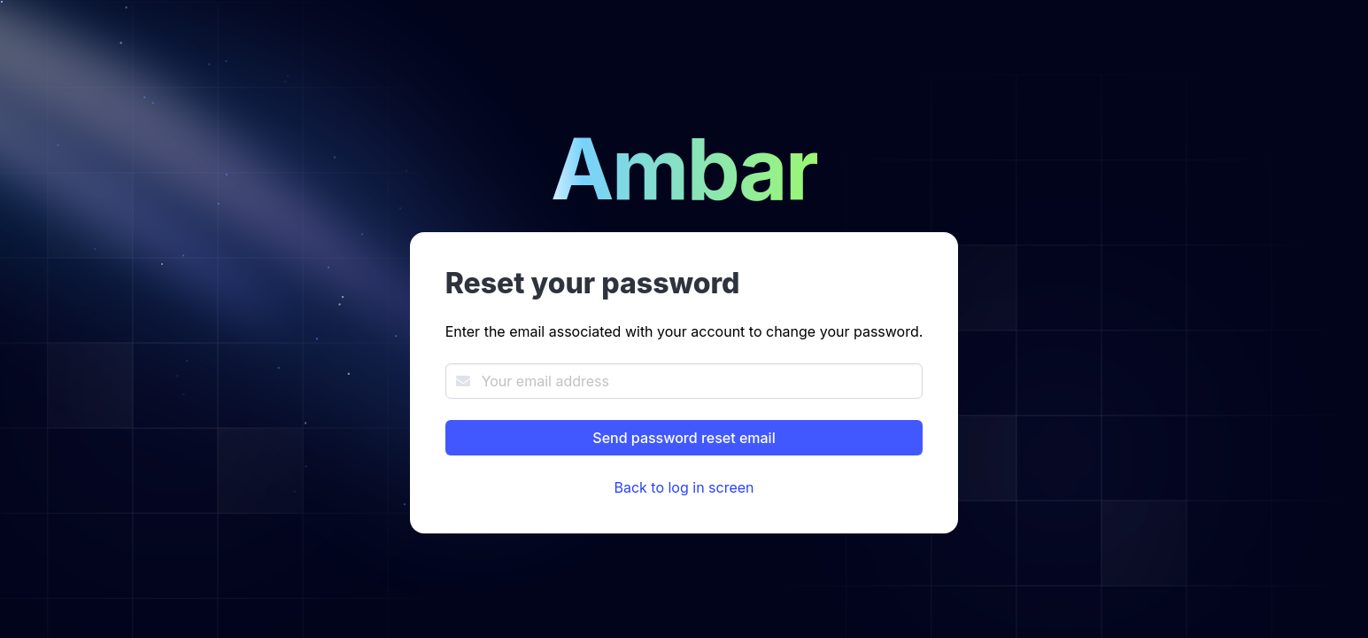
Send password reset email (683, 438)
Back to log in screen (684, 487)
